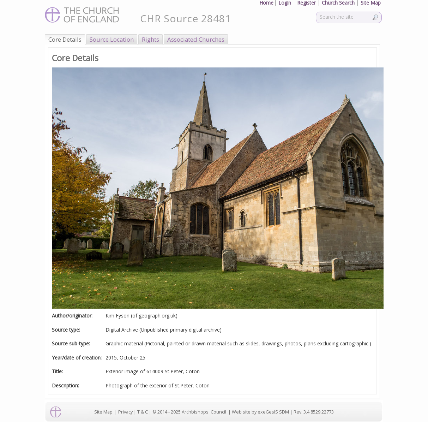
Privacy (125, 412)
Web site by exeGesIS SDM (260, 412)
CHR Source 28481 (185, 18)
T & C (142, 412)
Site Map (103, 412)
